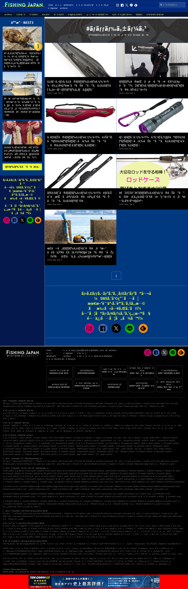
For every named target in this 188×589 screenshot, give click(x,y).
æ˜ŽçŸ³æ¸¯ (7, 428)
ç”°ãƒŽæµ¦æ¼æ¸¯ (168, 558)
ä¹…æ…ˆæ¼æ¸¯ (73, 425)
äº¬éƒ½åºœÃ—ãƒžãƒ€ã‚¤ (26, 486)
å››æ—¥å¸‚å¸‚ (43, 529)
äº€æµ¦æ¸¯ (32, 564)
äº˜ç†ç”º (90, 531)
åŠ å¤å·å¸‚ (156, 534)
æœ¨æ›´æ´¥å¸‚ (114, 526)
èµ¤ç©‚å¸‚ (44, 537)
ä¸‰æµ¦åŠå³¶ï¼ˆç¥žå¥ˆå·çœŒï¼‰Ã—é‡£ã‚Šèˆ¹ (160, 438)
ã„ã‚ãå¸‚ (137, 531)
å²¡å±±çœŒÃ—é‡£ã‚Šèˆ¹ (31, 452)
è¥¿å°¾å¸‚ (32, 534)
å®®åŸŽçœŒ (28, 403)
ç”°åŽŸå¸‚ (113, 531)
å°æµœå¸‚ (7, 416)
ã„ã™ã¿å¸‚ (41, 413)
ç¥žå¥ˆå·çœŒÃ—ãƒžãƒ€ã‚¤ (86, 476)
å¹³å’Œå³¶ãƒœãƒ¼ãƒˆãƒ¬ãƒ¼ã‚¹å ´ (26, 551)
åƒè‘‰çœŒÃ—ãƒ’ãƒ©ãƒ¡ (145, 474)
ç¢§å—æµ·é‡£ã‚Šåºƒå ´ (87, 551)
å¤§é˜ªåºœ (164, 403)
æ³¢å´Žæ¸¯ (80, 431)
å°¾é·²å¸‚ (23, 537)
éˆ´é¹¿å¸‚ (153, 531)
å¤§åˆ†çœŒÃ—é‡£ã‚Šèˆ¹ (86, 454)
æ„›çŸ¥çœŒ (136, 403)
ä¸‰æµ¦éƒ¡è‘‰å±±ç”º (161, 416)
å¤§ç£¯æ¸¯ (93, 558)
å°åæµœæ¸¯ (127, 544)
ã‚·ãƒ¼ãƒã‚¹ (21, 15)
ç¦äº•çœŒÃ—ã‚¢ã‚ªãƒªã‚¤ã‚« (164, 479)
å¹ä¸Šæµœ (154, 561)
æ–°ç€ (58, 5)
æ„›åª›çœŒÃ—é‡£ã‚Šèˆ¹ (49, 452)
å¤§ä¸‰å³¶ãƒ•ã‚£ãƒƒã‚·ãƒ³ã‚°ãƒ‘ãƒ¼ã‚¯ (15, 564)
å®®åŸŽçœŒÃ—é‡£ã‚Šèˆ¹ (86, 449)
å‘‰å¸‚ (179, 526)
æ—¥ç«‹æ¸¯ (56, 554)
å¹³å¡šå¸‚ (177, 416)
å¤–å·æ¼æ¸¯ (158, 428)
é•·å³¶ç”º (81, 529)
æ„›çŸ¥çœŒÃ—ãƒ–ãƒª (62, 482)
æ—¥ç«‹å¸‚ (63, 413)
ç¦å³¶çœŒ (37, 403)
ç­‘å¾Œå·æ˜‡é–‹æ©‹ (35, 558)
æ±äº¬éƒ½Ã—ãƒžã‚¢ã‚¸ (11, 476)
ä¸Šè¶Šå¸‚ (37, 537)
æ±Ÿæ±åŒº (61, 416)
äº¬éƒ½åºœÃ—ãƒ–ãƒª (10, 486)
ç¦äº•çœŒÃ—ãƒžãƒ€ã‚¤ (144, 479)
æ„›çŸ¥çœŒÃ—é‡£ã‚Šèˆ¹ (143, 446)
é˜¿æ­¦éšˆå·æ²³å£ (133, 554)
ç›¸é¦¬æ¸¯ (68, 548)
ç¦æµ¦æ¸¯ (54, 428)
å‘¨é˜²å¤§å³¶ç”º (22, 526)
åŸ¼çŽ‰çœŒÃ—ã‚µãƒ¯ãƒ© (66, 474)
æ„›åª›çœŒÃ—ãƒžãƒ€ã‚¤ (102, 497)
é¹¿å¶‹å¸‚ (50, 413)
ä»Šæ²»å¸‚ (55, 531)
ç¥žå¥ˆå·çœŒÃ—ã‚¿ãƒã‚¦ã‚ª (107, 476)
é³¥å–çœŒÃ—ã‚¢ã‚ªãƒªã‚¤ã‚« (57, 489)
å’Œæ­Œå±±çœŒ (9, 406)
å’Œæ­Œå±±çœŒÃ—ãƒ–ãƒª (171, 486)
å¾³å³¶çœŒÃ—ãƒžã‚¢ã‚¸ (11, 497)
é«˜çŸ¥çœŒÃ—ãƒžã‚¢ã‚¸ (11, 501)
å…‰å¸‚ (12, 534)
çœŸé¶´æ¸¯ (108, 425)
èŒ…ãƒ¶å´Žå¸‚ (150, 529)
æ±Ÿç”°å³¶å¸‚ (73, 529)
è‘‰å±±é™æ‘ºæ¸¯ (9, 431)
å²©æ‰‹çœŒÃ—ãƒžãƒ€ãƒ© (34, 471)
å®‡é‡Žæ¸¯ (154, 544)
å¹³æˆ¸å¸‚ (148, 526)
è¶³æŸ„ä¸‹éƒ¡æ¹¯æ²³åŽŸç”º (92, 416)
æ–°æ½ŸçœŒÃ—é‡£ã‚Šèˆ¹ (12, 449)
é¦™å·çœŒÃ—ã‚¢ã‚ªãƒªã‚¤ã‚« (65, 497)
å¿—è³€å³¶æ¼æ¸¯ (151, 564)
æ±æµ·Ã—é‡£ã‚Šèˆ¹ (40, 438)
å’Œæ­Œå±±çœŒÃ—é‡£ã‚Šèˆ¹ (86, 446)
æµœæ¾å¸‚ (39, 526)
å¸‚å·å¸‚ (123, 534)
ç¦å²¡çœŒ (110, 406)
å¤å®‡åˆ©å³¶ (118, 564)
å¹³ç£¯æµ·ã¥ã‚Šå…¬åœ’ (77, 554)
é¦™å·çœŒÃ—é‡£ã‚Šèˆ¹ (67, 454)
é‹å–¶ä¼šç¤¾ (69, 359)
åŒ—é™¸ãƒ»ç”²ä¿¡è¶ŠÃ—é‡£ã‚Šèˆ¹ (61, 438)
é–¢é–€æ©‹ (98, 554)
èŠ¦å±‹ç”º (179, 531)
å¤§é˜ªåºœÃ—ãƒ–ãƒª (61, 486)
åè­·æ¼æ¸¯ (120, 554)
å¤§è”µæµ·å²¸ (73, 551)
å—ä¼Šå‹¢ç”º (140, 529)
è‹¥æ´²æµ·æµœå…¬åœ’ (11, 544)
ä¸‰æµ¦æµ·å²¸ (143, 548)
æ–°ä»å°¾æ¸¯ (75, 564)
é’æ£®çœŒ (17, 513)
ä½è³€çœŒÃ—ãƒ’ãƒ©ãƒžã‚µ (90, 501)
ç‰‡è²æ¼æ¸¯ (124, 548)
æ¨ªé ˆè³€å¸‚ (7, 413)
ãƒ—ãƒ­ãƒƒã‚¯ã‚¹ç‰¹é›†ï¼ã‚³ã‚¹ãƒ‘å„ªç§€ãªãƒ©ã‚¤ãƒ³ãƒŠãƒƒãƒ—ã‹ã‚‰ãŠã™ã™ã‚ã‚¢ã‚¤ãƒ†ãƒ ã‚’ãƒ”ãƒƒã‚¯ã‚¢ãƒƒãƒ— (152, 141)
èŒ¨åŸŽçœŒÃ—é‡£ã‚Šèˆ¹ (48, 446)
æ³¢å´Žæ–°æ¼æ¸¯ (61, 551)
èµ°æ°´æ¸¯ (14, 428)
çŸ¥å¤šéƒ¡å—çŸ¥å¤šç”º (27, 416)
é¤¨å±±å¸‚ (125, 413)
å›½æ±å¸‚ (94, 537)
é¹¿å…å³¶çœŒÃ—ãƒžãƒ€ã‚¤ (140, 504)
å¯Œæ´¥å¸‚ (109, 413)
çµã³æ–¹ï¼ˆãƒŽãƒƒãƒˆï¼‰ (97, 15)
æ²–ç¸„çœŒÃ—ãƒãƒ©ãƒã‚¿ (30, 507)
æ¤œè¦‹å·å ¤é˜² (27, 554)
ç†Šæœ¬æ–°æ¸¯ (144, 561)
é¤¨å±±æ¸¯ (59, 564)
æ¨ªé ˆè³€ (6, 558)
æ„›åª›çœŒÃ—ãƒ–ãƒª (119, 497)
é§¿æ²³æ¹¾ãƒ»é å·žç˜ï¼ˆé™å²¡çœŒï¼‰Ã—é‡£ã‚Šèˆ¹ (121, 441)
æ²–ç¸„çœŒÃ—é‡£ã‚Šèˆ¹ (49, 449)
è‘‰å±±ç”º (80, 534)
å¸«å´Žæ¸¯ (90, 554)
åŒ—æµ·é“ (7, 403)
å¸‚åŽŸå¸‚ (60, 537)
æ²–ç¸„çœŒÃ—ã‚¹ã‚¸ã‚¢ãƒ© (160, 504)
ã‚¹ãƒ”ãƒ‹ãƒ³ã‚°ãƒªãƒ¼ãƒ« (155, 15)
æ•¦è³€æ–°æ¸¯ (166, 554)
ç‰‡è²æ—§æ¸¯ (125, 428)
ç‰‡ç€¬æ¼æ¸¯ (166, 561)
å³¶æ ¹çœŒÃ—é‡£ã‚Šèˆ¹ (49, 454)
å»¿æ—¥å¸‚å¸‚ (97, 534)
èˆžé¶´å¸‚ (26, 534)
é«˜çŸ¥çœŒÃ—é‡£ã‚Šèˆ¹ (67, 452)
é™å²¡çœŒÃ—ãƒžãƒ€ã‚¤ (11, 482)
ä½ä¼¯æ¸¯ (102, 558)
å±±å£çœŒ (46, 406)
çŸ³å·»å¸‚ (142, 526)
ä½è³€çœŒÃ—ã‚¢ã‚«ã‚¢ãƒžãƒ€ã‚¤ (113, 501)
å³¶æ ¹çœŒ (65, 406)
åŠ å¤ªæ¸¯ (148, 425)
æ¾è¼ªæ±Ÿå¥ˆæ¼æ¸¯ (40, 428)
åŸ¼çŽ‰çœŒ (68, 403)
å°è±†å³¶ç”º (33, 529)
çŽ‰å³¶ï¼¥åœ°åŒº (104, 551)
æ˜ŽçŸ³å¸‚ (156, 413)
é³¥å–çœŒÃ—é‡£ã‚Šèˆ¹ (125, 449)
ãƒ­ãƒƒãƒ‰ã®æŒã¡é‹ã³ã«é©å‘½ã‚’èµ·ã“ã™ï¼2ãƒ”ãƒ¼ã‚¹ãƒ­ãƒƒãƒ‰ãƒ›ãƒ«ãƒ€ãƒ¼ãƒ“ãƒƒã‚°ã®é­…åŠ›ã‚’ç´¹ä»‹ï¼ (151, 85)
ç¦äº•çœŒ (127, 403)
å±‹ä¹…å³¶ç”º (173, 534)
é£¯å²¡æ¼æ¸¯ (98, 425)
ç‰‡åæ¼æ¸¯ (56, 431)
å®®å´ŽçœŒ (177, 516)
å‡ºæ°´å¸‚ (80, 537)
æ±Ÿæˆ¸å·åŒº (107, 416)
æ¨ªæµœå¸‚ (24, 413)
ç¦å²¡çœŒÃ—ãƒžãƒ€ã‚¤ (28, 501)
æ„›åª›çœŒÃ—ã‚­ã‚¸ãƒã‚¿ (136, 497)
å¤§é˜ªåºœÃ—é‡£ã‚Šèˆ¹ (31, 449)
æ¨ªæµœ (93, 544)
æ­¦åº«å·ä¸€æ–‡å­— (81, 558)
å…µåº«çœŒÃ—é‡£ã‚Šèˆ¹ (125, 446)
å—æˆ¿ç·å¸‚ (90, 413)
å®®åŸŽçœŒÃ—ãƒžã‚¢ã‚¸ (96, 471)
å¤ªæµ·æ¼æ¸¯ (31, 431)
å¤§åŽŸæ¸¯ (15, 425)
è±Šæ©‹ (66, 564)
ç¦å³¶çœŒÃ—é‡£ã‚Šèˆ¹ (31, 454)
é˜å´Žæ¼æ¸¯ (25, 425)
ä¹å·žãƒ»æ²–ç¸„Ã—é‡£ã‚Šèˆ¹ (103, 438)
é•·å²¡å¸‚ (171, 416)
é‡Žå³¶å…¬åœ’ (8, 548)
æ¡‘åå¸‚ (130, 534)
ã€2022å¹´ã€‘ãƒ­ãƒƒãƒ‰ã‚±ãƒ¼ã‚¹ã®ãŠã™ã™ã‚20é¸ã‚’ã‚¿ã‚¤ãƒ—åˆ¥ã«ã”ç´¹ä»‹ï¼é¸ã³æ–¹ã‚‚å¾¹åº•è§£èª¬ (152, 197)
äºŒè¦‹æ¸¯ (134, 548)
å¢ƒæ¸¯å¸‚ (13, 419)
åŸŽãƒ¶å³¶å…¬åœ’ (56, 561)
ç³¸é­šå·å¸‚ (147, 534)
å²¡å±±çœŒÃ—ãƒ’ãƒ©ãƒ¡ (29, 494)
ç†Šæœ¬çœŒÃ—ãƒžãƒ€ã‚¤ (35, 504)
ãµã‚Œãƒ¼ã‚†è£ (158, 551)
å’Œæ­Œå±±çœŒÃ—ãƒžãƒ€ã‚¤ (150, 486)
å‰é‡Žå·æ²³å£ (10, 561)
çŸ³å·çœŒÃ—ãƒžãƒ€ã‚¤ (104, 479)
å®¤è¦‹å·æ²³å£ (143, 558)
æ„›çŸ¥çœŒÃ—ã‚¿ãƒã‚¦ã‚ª (98, 482)
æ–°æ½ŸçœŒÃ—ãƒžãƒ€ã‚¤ (128, 476)
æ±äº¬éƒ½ (46, 403)
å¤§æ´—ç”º (47, 531)
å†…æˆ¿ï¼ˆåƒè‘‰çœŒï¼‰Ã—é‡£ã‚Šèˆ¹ (90, 443)
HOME (50, 5)
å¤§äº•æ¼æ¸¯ (43, 431)
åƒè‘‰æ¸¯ (120, 561)
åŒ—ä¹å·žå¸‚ (166, 413)
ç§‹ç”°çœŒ (37, 513)
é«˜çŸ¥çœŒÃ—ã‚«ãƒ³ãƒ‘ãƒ (155, 497)
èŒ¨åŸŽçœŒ (87, 403)
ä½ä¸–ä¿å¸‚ (8, 531)
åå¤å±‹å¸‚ (8, 529)
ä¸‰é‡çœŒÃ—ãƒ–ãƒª (117, 482)
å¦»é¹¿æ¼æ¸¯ (79, 561)
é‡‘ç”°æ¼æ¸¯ (85, 428)
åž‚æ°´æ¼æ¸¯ (146, 554)
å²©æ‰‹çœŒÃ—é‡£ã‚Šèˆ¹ (12, 454)
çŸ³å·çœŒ (118, 403)
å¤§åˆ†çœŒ (138, 406)
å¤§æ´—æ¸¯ (21, 431)
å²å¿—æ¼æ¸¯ (168, 425)
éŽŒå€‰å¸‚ (45, 416)
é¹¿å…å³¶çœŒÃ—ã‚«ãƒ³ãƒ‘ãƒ (119, 504)
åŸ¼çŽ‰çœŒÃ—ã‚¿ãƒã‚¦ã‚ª (87, 474)
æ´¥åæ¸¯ (55, 558)
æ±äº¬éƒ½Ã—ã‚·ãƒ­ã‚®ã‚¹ (47, 476)
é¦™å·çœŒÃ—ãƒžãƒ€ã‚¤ (45, 497)
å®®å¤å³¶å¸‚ (178, 529)
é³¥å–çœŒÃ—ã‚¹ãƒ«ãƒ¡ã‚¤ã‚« (79, 489)
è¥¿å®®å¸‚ (30, 537)
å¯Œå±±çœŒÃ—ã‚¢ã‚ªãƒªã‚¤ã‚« (14, 479)
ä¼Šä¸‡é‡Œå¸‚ (168, 529)
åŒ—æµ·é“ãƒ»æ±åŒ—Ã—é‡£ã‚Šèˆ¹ (127, 438)
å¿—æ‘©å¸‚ (17, 529)
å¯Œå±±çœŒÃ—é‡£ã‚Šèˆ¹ (163, 452)
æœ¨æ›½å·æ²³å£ (118, 551)
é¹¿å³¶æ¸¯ (43, 544)
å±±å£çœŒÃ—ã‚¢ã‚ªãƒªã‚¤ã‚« (124, 494)
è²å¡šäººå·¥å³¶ (102, 544)
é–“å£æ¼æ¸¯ (38, 425)
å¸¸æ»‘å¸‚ (57, 529)
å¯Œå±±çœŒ (108, 403)
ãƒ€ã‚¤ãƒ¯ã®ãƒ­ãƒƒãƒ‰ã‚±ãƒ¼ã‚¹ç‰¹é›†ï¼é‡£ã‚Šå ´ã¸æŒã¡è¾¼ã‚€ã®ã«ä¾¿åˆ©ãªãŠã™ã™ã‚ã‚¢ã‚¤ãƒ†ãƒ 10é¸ (79, 197)
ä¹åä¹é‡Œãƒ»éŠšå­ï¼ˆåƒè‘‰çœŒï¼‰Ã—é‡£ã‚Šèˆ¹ (54, 443)
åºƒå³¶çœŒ (28, 406)
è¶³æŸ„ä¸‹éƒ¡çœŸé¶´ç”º (137, 413)
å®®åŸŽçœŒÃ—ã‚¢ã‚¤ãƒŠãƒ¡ (115, 471)
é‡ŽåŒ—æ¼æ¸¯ (167, 548)
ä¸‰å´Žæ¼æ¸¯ (110, 561)
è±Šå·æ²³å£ (109, 554)
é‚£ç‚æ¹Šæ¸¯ (169, 428)
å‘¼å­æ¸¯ (136, 551)
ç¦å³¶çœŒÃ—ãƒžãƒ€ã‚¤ (135, 471)
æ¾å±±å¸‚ (89, 529)
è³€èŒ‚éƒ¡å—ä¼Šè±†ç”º (138, 416)
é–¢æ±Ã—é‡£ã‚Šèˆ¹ (10, 438)
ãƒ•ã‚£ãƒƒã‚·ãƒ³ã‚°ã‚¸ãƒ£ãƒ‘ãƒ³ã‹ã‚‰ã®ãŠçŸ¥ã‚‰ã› (97, 350)
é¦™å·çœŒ (84, 406)
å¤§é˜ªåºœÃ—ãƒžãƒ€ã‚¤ (44, 486)
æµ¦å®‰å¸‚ (113, 529)
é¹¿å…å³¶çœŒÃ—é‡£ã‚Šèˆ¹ (125, 452)
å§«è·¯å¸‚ (99, 526)
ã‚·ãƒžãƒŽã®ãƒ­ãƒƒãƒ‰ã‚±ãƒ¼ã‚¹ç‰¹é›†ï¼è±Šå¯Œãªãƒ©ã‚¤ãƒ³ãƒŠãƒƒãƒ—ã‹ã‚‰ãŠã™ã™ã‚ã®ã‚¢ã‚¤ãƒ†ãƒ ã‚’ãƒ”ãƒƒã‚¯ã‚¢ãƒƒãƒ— (79, 141)
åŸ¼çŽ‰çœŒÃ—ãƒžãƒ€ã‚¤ (107, 474)
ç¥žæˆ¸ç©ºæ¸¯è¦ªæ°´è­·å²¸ (128, 558)
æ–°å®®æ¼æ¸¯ (131, 561)
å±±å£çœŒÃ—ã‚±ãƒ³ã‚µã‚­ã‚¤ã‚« (100, 494)
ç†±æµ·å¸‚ (70, 416)
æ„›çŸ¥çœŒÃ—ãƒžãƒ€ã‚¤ (79, 482)
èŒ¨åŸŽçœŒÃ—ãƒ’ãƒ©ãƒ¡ (31, 474)
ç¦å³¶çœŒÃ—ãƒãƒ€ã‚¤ (171, 471)
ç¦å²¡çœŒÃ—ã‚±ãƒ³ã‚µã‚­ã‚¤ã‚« (69, 501)
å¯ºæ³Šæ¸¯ (62, 428)
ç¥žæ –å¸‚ (125, 416)
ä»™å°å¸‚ (47, 534)
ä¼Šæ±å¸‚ (149, 413)
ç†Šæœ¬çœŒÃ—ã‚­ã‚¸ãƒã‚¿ (75, 504)
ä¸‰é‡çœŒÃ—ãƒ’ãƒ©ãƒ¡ (154, 482)
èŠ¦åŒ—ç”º (39, 531)
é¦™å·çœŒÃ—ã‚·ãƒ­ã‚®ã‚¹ (85, 497)
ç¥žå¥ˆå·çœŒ (56, 403)
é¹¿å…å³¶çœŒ (149, 406)
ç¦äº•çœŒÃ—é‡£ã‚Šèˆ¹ (106, 446)
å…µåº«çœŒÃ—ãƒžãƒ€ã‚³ (131, 486)
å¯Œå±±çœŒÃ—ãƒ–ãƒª (52, 479)
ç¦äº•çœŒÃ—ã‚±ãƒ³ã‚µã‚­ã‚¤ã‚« (124, 479)
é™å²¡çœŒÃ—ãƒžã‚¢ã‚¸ (29, 482)
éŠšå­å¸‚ (6, 419)
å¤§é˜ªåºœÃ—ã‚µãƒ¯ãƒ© (78, 486)
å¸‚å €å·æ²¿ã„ (137, 428)
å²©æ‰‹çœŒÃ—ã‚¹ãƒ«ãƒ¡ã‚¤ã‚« (14, 471)
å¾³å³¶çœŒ (92, 406)
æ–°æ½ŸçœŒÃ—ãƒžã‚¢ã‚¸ (165, 476)
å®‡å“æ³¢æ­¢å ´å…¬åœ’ (46, 564)
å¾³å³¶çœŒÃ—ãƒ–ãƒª (162, 494)
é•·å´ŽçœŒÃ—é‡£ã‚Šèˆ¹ (144, 452)
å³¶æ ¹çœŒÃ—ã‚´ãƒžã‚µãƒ (144, 489)
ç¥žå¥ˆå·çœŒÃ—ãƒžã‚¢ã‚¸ (66, 476)
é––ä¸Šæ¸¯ (25, 548)
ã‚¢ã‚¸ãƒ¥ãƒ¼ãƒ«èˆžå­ (174, 544)
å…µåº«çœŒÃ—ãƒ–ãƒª (95, 486)
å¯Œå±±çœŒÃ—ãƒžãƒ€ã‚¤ (34, 479)
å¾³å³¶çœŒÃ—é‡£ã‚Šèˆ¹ (106, 452)
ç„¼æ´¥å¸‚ (146, 531)
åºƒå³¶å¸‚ (53, 416)
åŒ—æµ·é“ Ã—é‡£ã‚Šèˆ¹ (144, 449)
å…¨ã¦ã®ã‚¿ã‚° (102, 5)
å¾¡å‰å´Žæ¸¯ (177, 554)
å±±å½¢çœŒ (56, 513)
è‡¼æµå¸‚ (121, 531)
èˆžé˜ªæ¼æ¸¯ (71, 544)
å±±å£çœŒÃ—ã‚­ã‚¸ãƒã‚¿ (144, 494)
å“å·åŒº (78, 416)
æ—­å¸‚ (39, 416)
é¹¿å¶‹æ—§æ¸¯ (49, 425)
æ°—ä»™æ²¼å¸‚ (107, 534)
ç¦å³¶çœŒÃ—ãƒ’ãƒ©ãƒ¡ (153, 471)
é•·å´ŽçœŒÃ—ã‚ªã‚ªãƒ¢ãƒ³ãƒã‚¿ (14, 504)
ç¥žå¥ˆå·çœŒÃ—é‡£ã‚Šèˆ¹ (151, 443)
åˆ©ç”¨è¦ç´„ (82, 353)
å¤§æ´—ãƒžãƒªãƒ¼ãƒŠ (45, 551)
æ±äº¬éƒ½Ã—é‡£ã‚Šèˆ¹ (66, 446)
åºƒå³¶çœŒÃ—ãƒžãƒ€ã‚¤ (46, 494)
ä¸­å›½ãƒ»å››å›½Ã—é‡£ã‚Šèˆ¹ (82, 438)
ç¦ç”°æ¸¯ (17, 548)
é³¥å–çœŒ (56, 406)
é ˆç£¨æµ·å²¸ (51, 548)
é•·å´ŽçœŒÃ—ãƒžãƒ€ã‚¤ (153, 501)
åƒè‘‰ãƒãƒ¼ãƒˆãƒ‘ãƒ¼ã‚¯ (94, 561)
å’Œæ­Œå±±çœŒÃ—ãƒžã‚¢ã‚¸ (13, 489)
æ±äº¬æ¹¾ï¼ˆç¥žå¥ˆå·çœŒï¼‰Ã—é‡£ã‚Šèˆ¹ (83, 441)
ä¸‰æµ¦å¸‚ (32, 413)
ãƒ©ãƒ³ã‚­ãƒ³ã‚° (69, 5)
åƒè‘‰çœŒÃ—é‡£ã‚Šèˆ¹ (171, 443)
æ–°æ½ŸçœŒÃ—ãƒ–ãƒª (146, 476)
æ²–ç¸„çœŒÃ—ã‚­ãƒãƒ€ (11, 507)
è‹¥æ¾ (129, 551)
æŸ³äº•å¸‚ (165, 534)
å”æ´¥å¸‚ (31, 531)
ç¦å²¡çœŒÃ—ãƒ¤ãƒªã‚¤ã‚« (47, 501)
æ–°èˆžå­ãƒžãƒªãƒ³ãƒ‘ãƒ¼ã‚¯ (107, 548)
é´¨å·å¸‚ (57, 413)
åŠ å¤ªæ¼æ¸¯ (114, 544)
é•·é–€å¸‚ (106, 531)
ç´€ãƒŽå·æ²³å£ (130, 564)
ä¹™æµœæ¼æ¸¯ (73, 428)
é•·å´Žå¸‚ (31, 526)
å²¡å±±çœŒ (37, 406)
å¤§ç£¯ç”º (82, 531)
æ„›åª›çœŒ (102, 406)
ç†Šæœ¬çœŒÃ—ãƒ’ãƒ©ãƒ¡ (55, 504)
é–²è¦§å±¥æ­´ (53, 8)
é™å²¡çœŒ (145, 403)
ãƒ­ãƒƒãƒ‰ (139, 15)
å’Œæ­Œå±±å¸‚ (100, 413)
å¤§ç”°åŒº (117, 416)
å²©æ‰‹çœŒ (17, 403)
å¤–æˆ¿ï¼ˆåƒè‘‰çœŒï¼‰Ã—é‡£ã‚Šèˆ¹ (50, 441)
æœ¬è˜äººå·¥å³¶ (88, 564)
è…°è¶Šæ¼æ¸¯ (118, 425)
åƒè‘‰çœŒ (77, 403)
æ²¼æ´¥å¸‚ (117, 413)
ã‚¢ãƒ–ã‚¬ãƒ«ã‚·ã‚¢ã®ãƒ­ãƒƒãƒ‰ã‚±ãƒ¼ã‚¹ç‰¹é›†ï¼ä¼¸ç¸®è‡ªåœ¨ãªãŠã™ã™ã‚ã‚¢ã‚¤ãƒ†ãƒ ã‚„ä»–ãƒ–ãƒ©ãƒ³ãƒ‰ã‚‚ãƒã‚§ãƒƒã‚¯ (79, 85)
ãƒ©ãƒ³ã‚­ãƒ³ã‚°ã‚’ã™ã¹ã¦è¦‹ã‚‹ (22, 166)
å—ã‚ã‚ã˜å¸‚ (69, 537)
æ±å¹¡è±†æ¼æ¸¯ (67, 558)
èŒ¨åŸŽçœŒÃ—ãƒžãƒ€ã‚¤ (12, 474)
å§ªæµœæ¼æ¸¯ (69, 431)
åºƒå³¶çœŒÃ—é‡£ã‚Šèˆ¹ (161, 446)
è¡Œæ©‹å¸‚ (117, 534)
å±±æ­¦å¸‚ (150, 416)
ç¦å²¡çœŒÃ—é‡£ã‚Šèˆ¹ (29, 446)
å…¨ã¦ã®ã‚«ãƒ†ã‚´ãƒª (85, 5)
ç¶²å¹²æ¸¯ (140, 564)
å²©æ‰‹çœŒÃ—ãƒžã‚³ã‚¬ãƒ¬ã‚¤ (56, 471)
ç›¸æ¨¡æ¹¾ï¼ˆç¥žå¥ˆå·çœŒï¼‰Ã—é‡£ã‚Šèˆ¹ (19, 441)
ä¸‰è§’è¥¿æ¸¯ (23, 561)
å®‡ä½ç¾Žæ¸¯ (25, 428)
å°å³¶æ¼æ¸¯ (156, 558)
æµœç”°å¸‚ (74, 531)
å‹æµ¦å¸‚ (71, 413)
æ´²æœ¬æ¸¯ (32, 561)
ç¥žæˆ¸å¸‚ (155, 526)
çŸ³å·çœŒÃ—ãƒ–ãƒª (68, 479)
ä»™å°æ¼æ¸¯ (112, 558)
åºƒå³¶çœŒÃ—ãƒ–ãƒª (62, 494)
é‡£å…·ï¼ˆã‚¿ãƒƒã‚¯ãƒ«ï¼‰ (122, 15)
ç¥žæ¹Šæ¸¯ (7, 425)
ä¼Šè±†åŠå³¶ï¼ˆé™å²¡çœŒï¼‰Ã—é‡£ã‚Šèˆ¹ (159, 441)
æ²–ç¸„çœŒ (160, 406)
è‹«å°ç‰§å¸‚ (8, 537)
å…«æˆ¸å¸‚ (18, 534)
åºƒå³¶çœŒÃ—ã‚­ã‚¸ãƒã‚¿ (80, 494)
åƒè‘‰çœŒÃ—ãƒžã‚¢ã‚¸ (162, 474)
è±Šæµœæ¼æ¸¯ (83, 544)
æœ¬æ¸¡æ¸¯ (156, 554)
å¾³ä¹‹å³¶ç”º (64, 534)
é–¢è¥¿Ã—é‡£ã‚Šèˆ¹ (25, 438)
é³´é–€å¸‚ (47, 526)
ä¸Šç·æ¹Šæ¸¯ (140, 425)
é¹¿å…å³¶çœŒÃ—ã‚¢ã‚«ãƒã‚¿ (96, 504)
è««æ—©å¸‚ (102, 537)
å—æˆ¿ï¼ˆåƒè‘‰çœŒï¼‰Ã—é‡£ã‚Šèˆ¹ (18, 443)
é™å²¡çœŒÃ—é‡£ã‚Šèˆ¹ (11, 446)
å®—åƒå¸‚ (16, 413)
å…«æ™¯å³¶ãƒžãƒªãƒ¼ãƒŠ (11, 554)
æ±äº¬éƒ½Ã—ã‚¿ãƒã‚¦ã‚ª (29, 476)
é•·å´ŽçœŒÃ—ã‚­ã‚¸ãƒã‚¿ (171, 501)
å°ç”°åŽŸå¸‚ (79, 413)
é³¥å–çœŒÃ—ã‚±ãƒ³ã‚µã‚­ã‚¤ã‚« (34, 489)
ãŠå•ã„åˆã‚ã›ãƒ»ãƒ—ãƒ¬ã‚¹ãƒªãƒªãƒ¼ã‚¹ (95, 356)
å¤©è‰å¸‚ (171, 531)
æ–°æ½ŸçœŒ (98, 403)
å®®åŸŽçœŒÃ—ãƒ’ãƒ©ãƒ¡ (77, 471)
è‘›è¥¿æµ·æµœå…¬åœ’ (141, 544)
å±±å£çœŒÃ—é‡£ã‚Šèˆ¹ (163, 449)
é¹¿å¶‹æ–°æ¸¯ (129, 425)
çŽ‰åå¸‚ (139, 534)
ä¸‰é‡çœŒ (155, 403)
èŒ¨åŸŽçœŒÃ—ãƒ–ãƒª (48, 474)
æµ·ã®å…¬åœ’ (43, 561)
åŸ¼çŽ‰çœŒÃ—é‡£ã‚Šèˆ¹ (12, 452)
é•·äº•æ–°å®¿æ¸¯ (113, 428)
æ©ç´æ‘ (161, 531)
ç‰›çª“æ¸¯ (47, 558)
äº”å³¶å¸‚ (24, 531)
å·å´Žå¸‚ (87, 537)
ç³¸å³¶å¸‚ (174, 413)
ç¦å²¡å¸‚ (14, 416)
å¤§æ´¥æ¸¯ (163, 544)
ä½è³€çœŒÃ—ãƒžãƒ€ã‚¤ (135, 501)
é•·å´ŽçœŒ (119, 406)
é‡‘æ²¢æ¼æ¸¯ (60, 425)
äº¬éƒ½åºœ (19, 406)
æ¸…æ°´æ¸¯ (60, 548)
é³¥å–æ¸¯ (23, 558)
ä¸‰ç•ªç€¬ (51, 544)
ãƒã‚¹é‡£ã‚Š (59, 15)
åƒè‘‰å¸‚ (40, 534)
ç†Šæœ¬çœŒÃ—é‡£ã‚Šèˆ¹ (86, 452)
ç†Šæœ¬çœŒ (128, 406)
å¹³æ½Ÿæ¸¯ (148, 428)
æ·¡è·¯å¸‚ (106, 526)
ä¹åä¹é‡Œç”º (74, 526)
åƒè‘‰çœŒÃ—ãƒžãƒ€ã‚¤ (127, 474)
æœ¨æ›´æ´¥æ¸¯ (68, 561)
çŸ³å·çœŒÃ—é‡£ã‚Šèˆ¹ (104, 454)
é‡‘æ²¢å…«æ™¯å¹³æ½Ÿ (98, 428)
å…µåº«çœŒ (173, 403)
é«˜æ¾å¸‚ (88, 534)
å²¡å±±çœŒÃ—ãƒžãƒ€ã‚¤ (11, 494)
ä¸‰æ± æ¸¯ (75, 548)
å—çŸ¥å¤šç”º (128, 529)
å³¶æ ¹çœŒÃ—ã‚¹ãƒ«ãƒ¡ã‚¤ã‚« (124, 489)
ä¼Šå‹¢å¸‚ (17, 531)
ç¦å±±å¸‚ (96, 529)
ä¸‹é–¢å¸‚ (85, 526)
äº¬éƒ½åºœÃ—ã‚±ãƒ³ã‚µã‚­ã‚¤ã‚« (174, 482)
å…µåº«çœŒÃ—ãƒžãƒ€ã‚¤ (113, 486)
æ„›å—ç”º (99, 531)
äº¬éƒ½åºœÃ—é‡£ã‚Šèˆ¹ (67, 449)
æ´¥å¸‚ (120, 529)
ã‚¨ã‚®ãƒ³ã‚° (34, 15)
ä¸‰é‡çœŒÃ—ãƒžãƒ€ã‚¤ (135, 482)
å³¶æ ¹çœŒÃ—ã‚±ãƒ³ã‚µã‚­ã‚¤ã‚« (102, 489)
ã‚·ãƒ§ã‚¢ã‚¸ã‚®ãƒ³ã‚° (75, 15)
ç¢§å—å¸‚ (55, 534)
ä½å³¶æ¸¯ (178, 425)
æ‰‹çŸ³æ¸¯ (157, 425)
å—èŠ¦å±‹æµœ (8, 551)
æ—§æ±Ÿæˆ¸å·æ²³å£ (37, 548)
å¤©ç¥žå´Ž (64, 554)
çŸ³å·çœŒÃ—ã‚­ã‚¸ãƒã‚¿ (86, 479)
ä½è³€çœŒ (119, 464)
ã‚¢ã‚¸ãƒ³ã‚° (46, 15)
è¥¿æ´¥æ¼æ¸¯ (90, 431)
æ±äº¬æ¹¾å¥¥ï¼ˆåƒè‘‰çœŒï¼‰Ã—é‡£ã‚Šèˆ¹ (123, 443)
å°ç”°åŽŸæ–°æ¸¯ (85, 425)
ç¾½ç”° (168, 551)
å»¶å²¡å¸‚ (162, 526)
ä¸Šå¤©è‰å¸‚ (65, 531)
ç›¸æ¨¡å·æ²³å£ (154, 548)
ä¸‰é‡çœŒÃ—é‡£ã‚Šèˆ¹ (106, 449)
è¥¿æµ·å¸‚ (73, 534)
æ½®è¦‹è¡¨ (64, 8)
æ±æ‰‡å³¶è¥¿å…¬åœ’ (88, 548)
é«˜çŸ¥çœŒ (74, 406)
